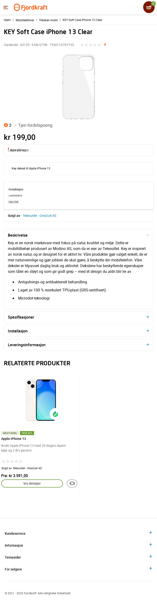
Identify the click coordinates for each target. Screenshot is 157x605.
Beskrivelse (18, 235)
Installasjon (18, 331)
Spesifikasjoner (21, 317)
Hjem (7, 20)
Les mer (14, 201)
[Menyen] (5, 7)
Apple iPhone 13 (13, 438)
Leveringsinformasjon (27, 344)
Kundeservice (15, 533)
